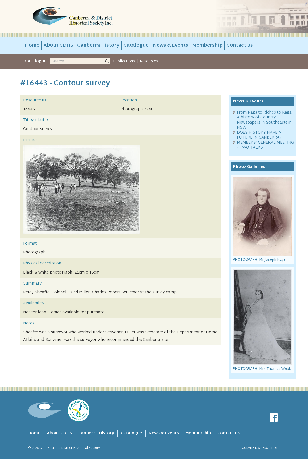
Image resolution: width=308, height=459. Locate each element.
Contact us (240, 45)
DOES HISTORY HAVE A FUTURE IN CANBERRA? (259, 135)
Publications (124, 61)
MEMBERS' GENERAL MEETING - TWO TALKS (265, 145)
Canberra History (98, 45)
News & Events (170, 45)
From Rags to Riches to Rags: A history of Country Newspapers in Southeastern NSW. (264, 120)
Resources (149, 61)
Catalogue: (36, 61)
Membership (207, 45)
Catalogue (136, 45)
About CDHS (58, 45)
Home (32, 45)
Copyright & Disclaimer (259, 448)
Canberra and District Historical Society (70, 448)
